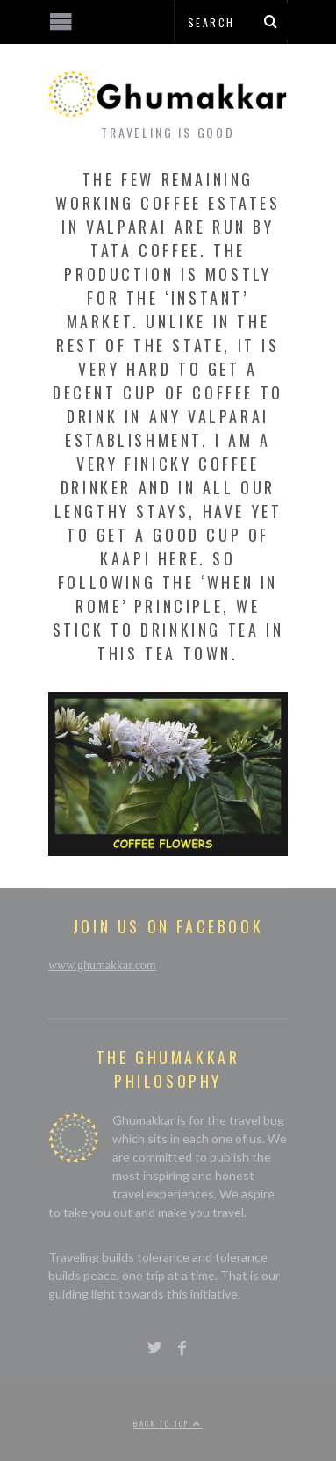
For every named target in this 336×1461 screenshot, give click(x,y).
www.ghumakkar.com (102, 965)
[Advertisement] (144, 1395)
